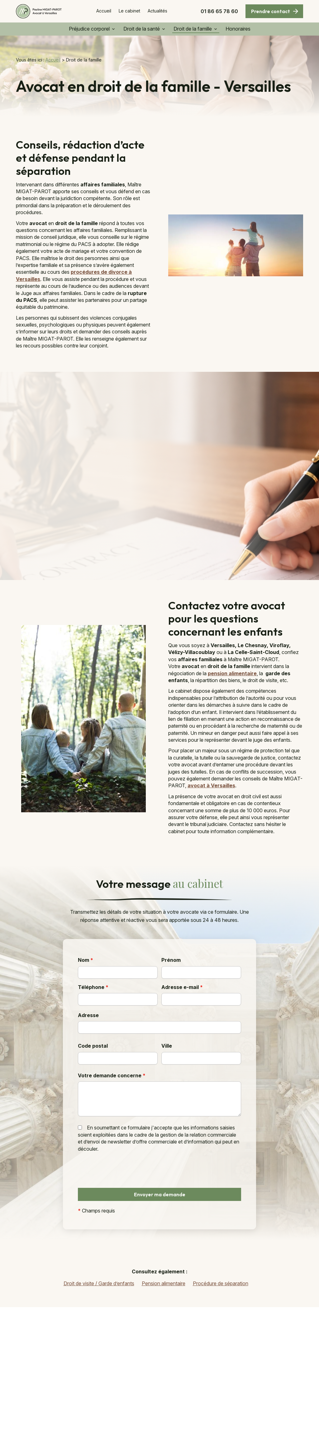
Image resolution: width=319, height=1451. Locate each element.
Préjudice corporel (89, 29)
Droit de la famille (193, 29)
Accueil (103, 10)
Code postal (93, 1046)
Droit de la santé (141, 29)
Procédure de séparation (220, 1283)
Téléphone (93, 987)
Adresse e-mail (182, 987)
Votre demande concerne (111, 1075)
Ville (166, 1046)
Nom (85, 960)
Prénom (171, 960)
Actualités (157, 10)
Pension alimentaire (163, 1283)
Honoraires (238, 29)
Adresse (88, 1015)
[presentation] (125, 1183)
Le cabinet (129, 10)
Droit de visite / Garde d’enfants (99, 1283)
